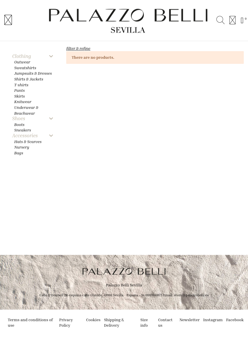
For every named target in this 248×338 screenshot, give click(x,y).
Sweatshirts (25, 67)
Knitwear (22, 101)
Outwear (22, 61)
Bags (18, 152)
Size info (144, 322)
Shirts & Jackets (28, 78)
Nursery (21, 147)
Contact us (165, 322)
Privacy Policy (66, 322)
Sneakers (22, 129)
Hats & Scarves (27, 141)
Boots (19, 124)
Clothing (21, 56)
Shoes (18, 118)
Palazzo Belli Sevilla (124, 284)
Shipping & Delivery (114, 322)
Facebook (235, 319)
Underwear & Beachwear (26, 110)
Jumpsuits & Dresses (33, 73)
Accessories (25, 135)
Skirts (19, 96)
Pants (19, 90)
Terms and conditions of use (30, 322)
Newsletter (189, 319)
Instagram (213, 319)
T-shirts (21, 84)
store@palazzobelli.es (191, 295)
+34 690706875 (150, 295)
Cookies (93, 319)
